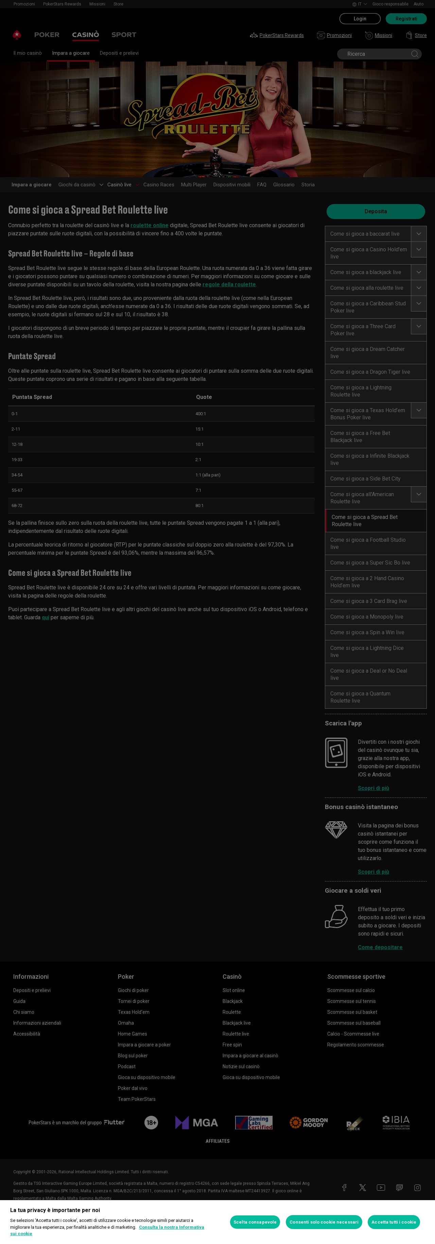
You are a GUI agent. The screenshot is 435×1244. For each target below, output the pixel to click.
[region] (217, 1222)
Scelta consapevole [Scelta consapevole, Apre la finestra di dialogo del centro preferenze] (255, 1222)
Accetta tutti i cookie (393, 1222)
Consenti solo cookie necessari (324, 1222)
